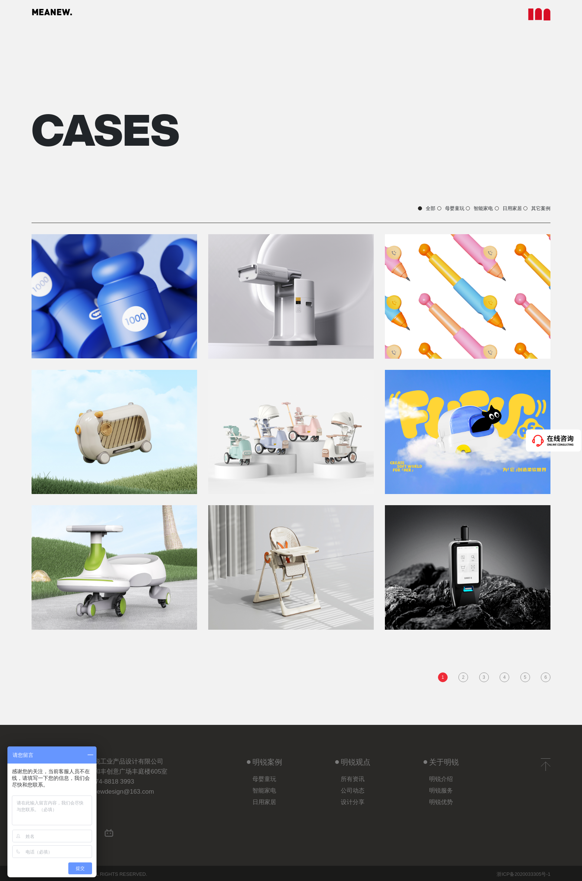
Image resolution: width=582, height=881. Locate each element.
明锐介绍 (441, 777)
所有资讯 (352, 777)
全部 (306, 203)
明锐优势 (441, 800)
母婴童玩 (359, 203)
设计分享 (352, 800)
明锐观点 (352, 760)
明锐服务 (441, 788)
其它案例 (533, 203)
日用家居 (475, 203)
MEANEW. (63, 15)
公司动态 (352, 788)
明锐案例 (264, 760)
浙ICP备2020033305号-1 (523, 872)
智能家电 (417, 203)
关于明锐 (441, 760)
